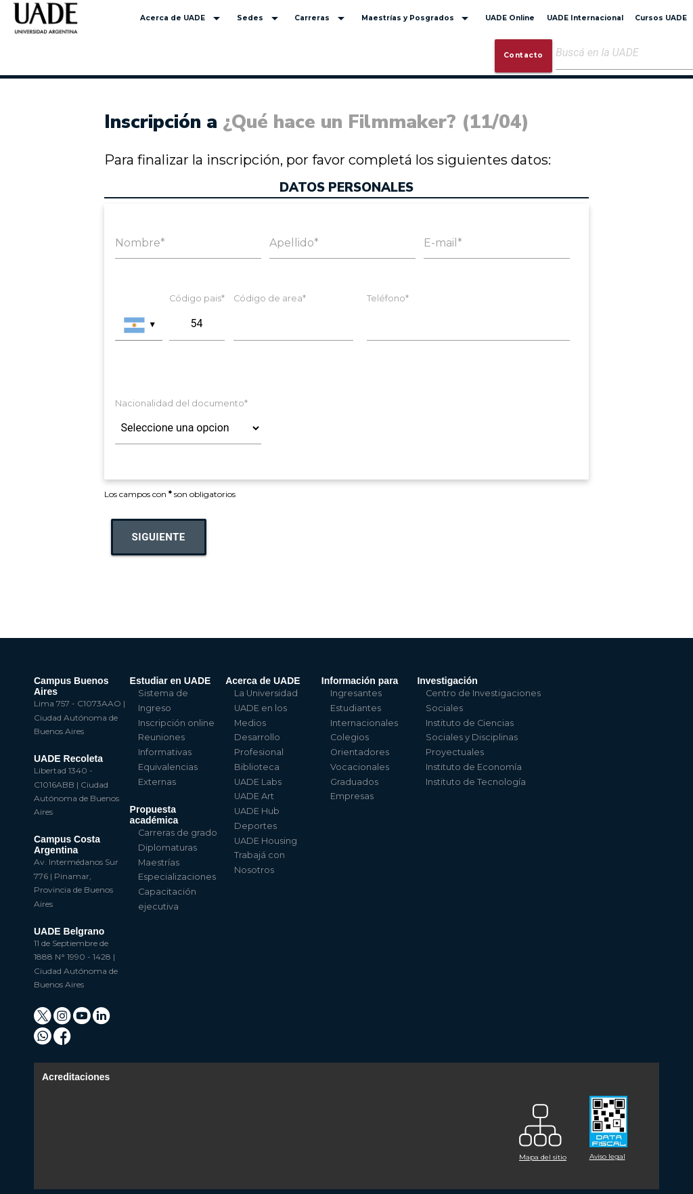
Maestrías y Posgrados (417, 18)
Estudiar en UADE (170, 680)
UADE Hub (257, 811)
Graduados (354, 782)
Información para (360, 680)
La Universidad (266, 693)
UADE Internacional (585, 18)
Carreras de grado (177, 833)
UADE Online (510, 18)
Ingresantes (356, 693)
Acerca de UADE (182, 18)
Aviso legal (607, 1156)
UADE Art (254, 796)
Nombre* (140, 242)
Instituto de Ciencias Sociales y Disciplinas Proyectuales (472, 738)
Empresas (352, 796)
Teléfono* (388, 298)
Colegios (349, 737)
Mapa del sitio (542, 1157)
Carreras (321, 18)
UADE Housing (265, 841)
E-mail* (443, 242)
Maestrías (158, 862)
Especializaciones (177, 877)
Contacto (523, 55)
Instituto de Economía (474, 767)
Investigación (447, 680)
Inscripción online (176, 723)
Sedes (260, 18)
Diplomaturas (167, 848)
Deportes (255, 826)
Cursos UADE (661, 18)
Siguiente (158, 537)
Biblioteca (257, 767)
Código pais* (197, 298)
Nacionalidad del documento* (181, 403)
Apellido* (294, 242)
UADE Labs (258, 782)
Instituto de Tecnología (476, 782)
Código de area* (269, 298)
